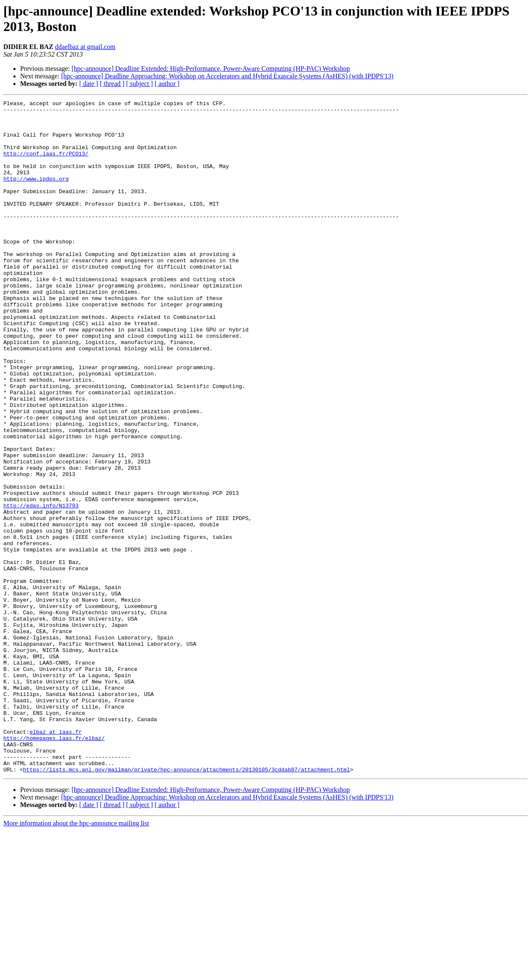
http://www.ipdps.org (36, 195)
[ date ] (88, 83)
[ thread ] (112, 83)
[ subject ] (139, 83)
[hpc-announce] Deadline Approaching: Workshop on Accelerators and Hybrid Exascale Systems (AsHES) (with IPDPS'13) (227, 76)
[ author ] (167, 83)
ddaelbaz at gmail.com (85, 46)
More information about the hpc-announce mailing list (76, 957)
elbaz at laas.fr (55, 858)
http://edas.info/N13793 (40, 587)
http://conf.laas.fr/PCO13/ (45, 164)
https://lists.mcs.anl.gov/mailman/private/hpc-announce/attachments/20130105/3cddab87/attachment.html (186, 904)
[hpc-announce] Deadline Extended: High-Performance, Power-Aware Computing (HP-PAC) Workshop (211, 68)
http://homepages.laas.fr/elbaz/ (54, 866)
